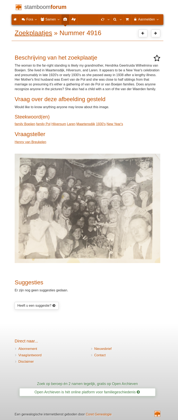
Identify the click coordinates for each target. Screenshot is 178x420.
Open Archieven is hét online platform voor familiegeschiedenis (87, 392)
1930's (101, 124)
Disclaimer (26, 361)
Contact (100, 355)
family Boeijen (25, 124)
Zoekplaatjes (33, 33)
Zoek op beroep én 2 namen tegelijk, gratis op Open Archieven (87, 384)
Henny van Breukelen (30, 142)
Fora (29, 19)
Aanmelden (146, 19)
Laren (71, 124)
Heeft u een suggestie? (36, 305)
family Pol (43, 124)
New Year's (115, 124)
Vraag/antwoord (30, 355)
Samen (50, 19)
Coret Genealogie (99, 414)
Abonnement (27, 349)
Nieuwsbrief (103, 349)
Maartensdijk (85, 124)
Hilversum (58, 124)
